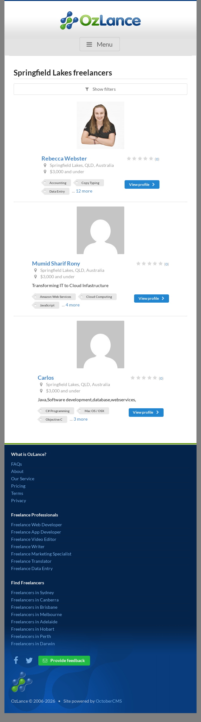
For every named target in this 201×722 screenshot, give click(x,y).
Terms (17, 493)
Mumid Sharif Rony (56, 263)
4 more (73, 304)
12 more (84, 191)
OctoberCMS (109, 701)
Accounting (57, 183)
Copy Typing (90, 183)
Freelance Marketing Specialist (41, 553)
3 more (81, 419)
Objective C (54, 419)
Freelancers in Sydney (32, 592)
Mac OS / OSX (94, 411)
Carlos (46, 377)
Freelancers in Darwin (33, 643)
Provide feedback (63, 660)
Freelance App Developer (36, 532)
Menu (99, 44)
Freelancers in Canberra (35, 599)
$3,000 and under (63, 171)
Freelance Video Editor (33, 539)
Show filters (100, 89)
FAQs (16, 464)
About (17, 471)
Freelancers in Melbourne (36, 614)
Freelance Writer (28, 546)
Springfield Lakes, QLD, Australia (78, 165)
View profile (142, 184)
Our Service (22, 478)
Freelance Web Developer (36, 524)
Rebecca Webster (64, 158)
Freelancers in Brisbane (34, 607)
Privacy (18, 500)
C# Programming (57, 411)
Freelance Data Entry (32, 568)
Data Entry (57, 191)
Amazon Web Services (55, 297)
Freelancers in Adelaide (34, 621)
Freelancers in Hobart (32, 629)
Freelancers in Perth (31, 636)
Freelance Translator (31, 561)
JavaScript (47, 305)
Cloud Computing (99, 297)
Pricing (18, 486)
